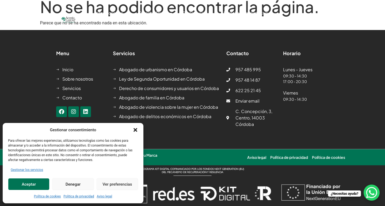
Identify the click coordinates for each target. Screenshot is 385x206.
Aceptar (29, 184)
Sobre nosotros (111, 13)
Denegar (73, 184)
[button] (135, 130)
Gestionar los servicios (27, 170)
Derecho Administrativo (248, 13)
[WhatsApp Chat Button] (372, 193)
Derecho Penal (155, 13)
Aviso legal (104, 196)
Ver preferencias (117, 184)
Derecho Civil (198, 13)
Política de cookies (47, 196)
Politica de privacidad (78, 196)
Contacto (264, 25)
